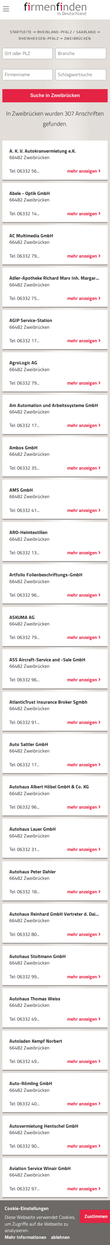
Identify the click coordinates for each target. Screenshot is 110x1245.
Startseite (21, 32)
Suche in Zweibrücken (55, 95)
